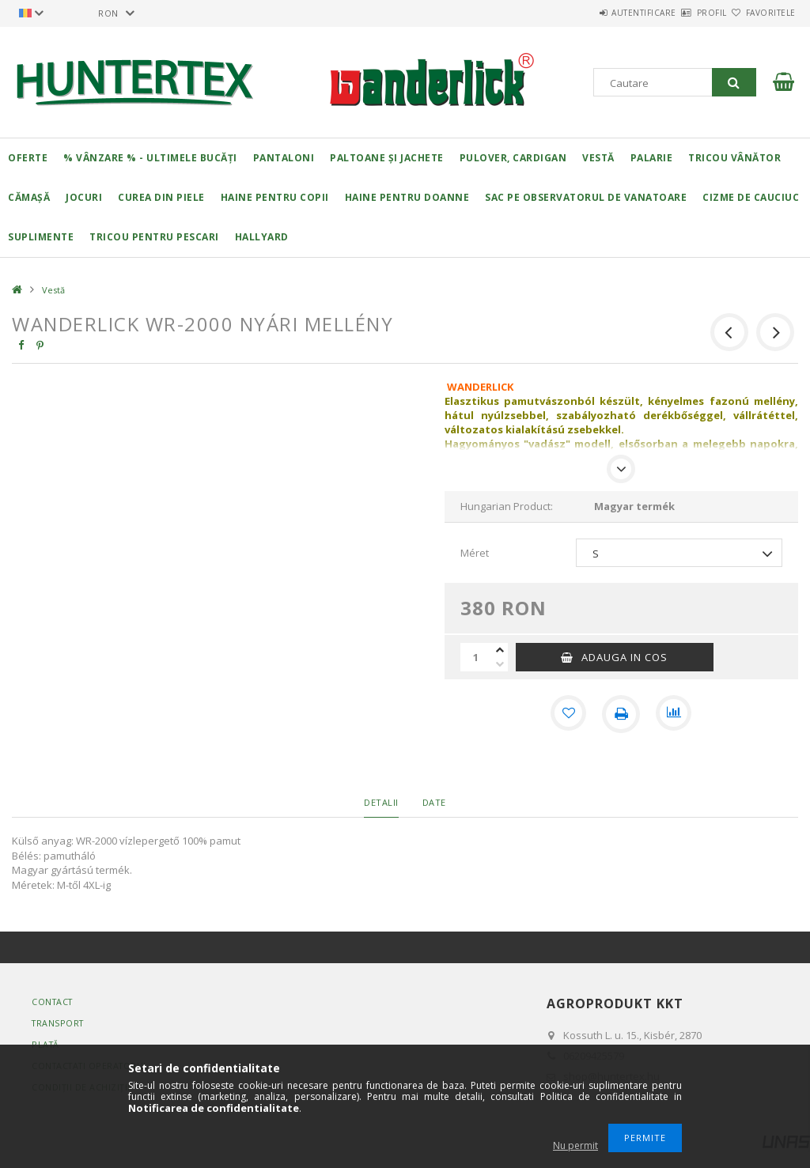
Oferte (27, 157)
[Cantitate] (476, 657)
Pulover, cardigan (513, 157)
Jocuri (84, 197)
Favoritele (761, 12)
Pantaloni (284, 157)
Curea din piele (161, 197)
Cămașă (29, 197)
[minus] (500, 664)
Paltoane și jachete (387, 157)
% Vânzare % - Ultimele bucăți (150, 157)
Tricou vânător (734, 157)
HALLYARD (262, 237)
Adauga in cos (624, 657)
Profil (683, 12)
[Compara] (675, 714)
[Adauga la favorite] (567, 714)
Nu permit (575, 1145)
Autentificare (597, 12)
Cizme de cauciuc (750, 197)
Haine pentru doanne (407, 197)
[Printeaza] (621, 714)
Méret (474, 553)
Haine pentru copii (275, 197)
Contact (54, 1001)
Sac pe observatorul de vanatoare (586, 197)
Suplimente (41, 237)
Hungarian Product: (506, 506)
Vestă (598, 157)
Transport (59, 1023)
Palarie (651, 157)
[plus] (500, 650)
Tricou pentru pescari (154, 237)
